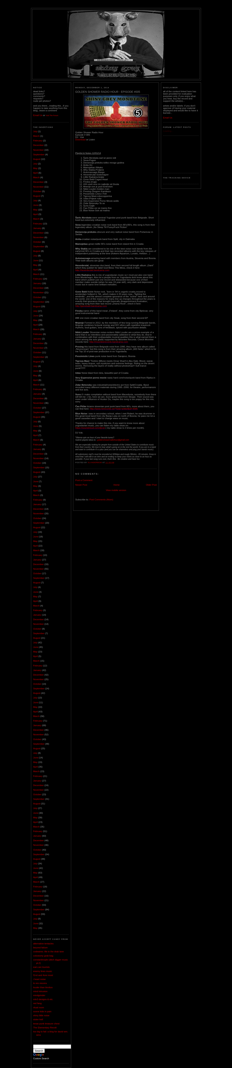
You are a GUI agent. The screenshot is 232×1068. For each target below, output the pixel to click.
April (35, 173)
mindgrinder (39, 995)
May (35, 168)
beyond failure (40, 947)
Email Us (37, 115)
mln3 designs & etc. (43, 999)
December (38, 145)
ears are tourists (41, 967)
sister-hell (38, 1019)
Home (116, 485)
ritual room (38, 1007)
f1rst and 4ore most (43, 975)
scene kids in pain (42, 1011)
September (38, 154)
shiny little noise (41, 1015)
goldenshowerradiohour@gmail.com (113, 440)
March (36, 136)
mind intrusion (40, 991)
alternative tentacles (43, 943)
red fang (37, 1003)
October (37, 191)
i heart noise (39, 979)
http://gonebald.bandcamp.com (91, 306)
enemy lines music (42, 971)
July (35, 131)
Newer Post (81, 485)
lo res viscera (40, 983)
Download (80, 139)
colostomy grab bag (43, 956)
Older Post (151, 485)
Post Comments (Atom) (101, 499)
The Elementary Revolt (45, 1027)
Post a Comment (83, 480)
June (35, 205)
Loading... (168, 131)
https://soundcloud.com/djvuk (90, 428)
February (37, 140)
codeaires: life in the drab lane (48, 951)
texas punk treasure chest (46, 1023)
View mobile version (116, 490)
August (36, 159)
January (37, 228)
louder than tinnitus (43, 987)
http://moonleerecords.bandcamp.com (108, 342)
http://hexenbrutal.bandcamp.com (92, 270)
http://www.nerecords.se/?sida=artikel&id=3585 (114, 409)
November (38, 150)
